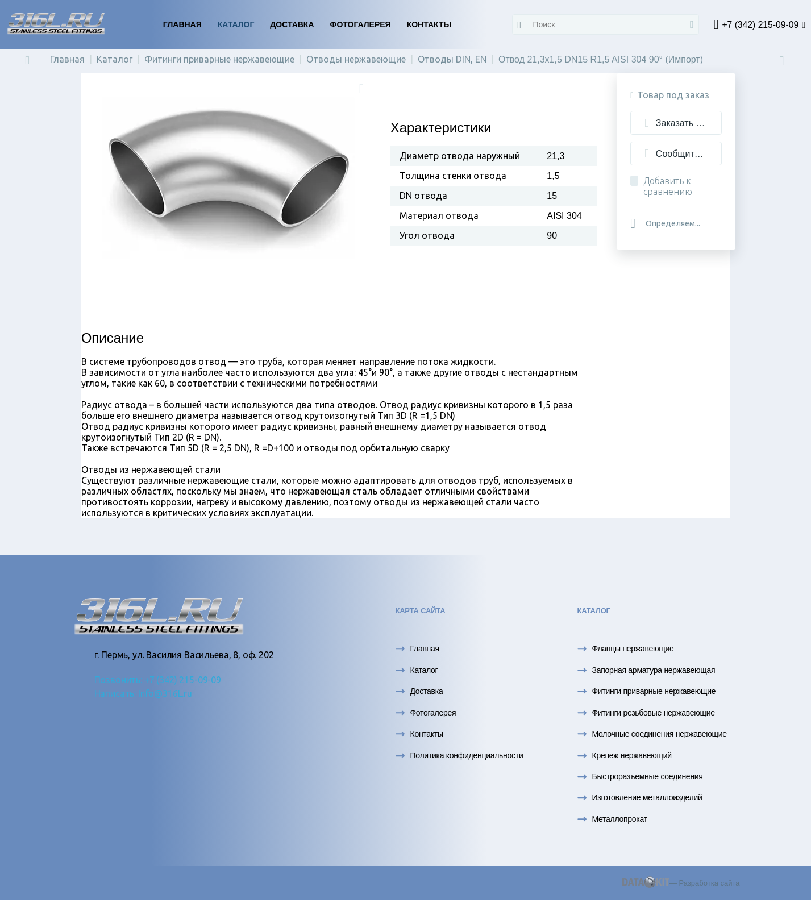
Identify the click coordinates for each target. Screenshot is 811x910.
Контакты (429, 24)
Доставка (292, 24)
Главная (182, 24)
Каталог (236, 24)
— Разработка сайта (681, 887)
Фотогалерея (360, 24)
